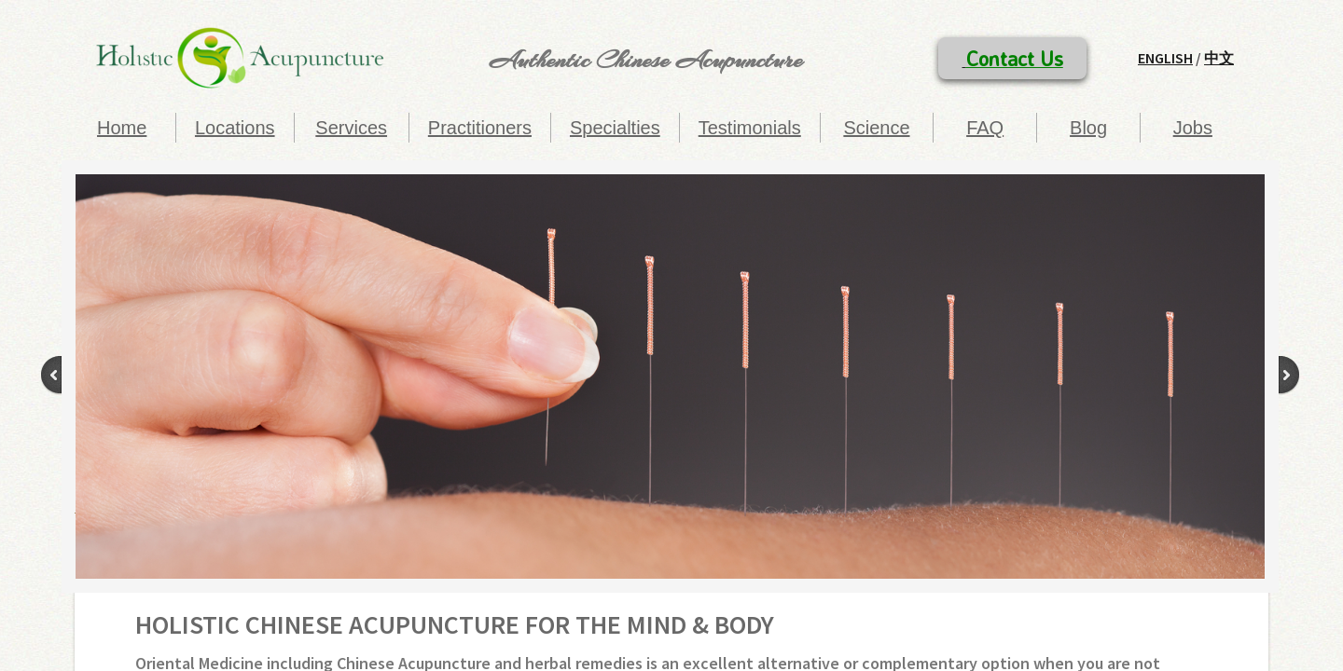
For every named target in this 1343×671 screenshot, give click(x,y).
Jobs (1192, 127)
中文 (1219, 57)
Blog (1088, 127)
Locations (235, 127)
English (1165, 57)
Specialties (615, 127)
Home (121, 127)
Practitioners (480, 127)
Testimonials (750, 127)
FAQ (985, 127)
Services (351, 127)
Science (876, 127)
